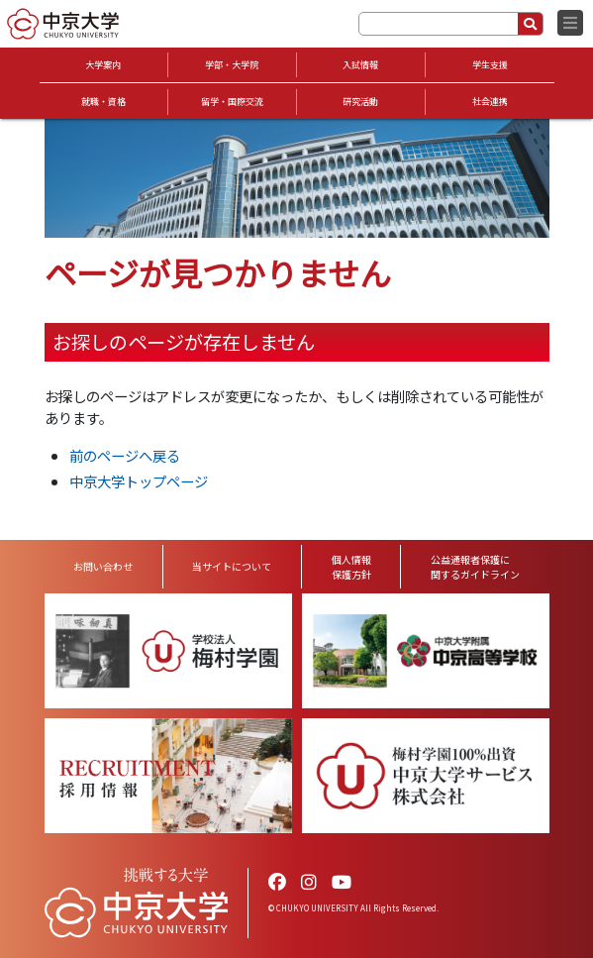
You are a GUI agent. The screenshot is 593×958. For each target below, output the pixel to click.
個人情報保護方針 (351, 567)
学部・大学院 (231, 64)
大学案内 (103, 64)
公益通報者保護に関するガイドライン (475, 567)
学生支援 (490, 64)
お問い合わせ (103, 566)
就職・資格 (103, 101)
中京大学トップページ (138, 481)
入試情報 (360, 64)
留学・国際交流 (232, 101)
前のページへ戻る (124, 455)
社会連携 (490, 101)
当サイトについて (231, 566)
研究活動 (360, 101)
